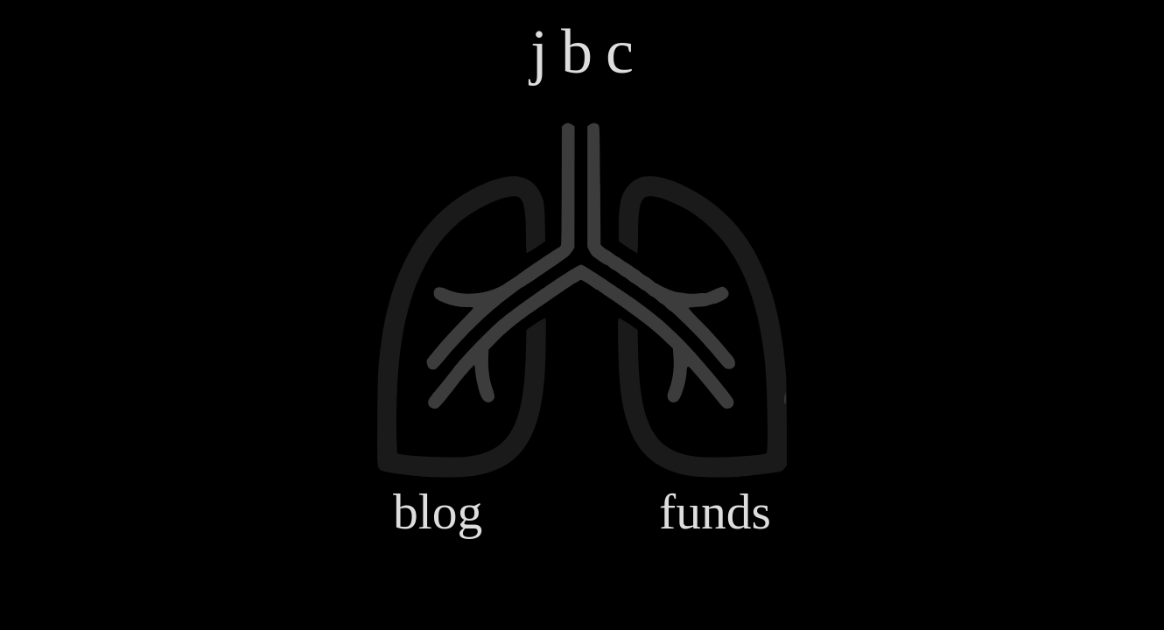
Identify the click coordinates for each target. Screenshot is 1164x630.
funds (715, 511)
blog (437, 511)
